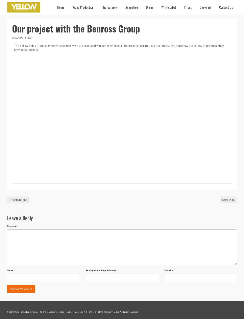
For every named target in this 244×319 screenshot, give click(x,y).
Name (11, 270)
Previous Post (18, 199)
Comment (12, 226)
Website (168, 270)
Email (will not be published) (101, 270)
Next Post (228, 199)
